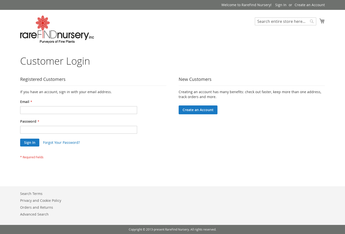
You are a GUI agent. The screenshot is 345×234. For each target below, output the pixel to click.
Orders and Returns (36, 207)
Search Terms (31, 193)
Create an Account (310, 4)
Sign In (281, 4)
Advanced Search (34, 214)
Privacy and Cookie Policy (40, 200)
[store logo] (57, 29)
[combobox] (285, 21)
